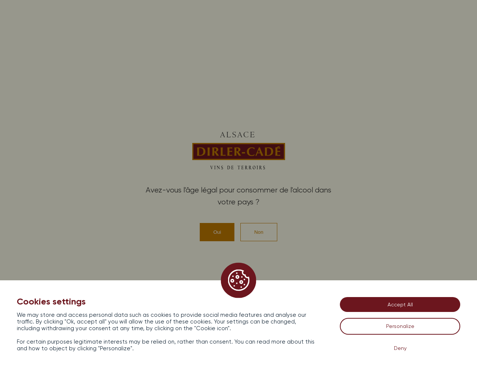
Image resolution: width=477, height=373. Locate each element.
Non (258, 232)
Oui (217, 232)
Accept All (400, 304)
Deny (400, 348)
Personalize (400, 326)
